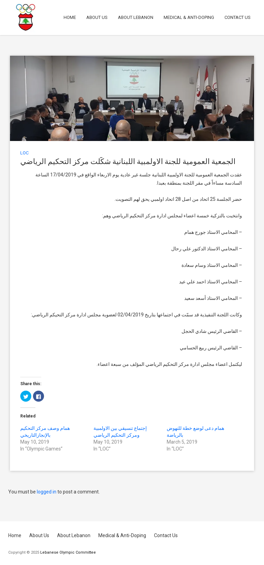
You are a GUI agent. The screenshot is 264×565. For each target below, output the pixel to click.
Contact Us (237, 17)
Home (70, 17)
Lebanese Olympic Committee (68, 552)
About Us (97, 17)
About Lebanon (135, 17)
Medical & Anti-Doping (189, 17)
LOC (24, 152)
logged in (46, 492)
